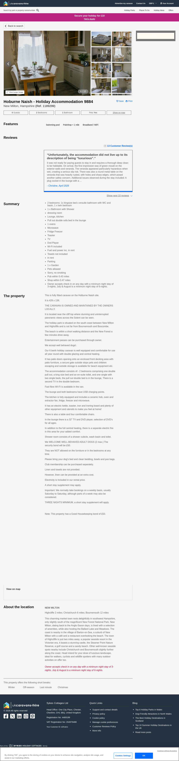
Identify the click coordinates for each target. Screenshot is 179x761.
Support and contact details (105, 710)
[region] (89, 754)
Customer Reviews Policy (104, 726)
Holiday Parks (129, 10)
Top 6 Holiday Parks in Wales (148, 710)
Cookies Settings (123, 756)
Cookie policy (98, 718)
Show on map (119, 112)
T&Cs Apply (89, 19)
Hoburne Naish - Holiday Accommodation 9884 (48, 101)
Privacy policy (98, 714)
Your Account (167, 3)
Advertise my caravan (124, 3)
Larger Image (15, 92)
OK (143, 756)
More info (96, 731)
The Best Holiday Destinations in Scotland (150, 719)
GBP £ (153, 3)
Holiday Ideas (159, 10)
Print (130, 101)
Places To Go (144, 10)
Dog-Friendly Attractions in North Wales (153, 714)
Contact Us (140, 3)
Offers (171, 10)
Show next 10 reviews (118, 195)
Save (121, 101)
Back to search (15, 26)
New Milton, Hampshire (29, 106)
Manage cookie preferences (105, 722)
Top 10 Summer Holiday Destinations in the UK (153, 726)
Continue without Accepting (167, 751)
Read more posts (143, 732)
